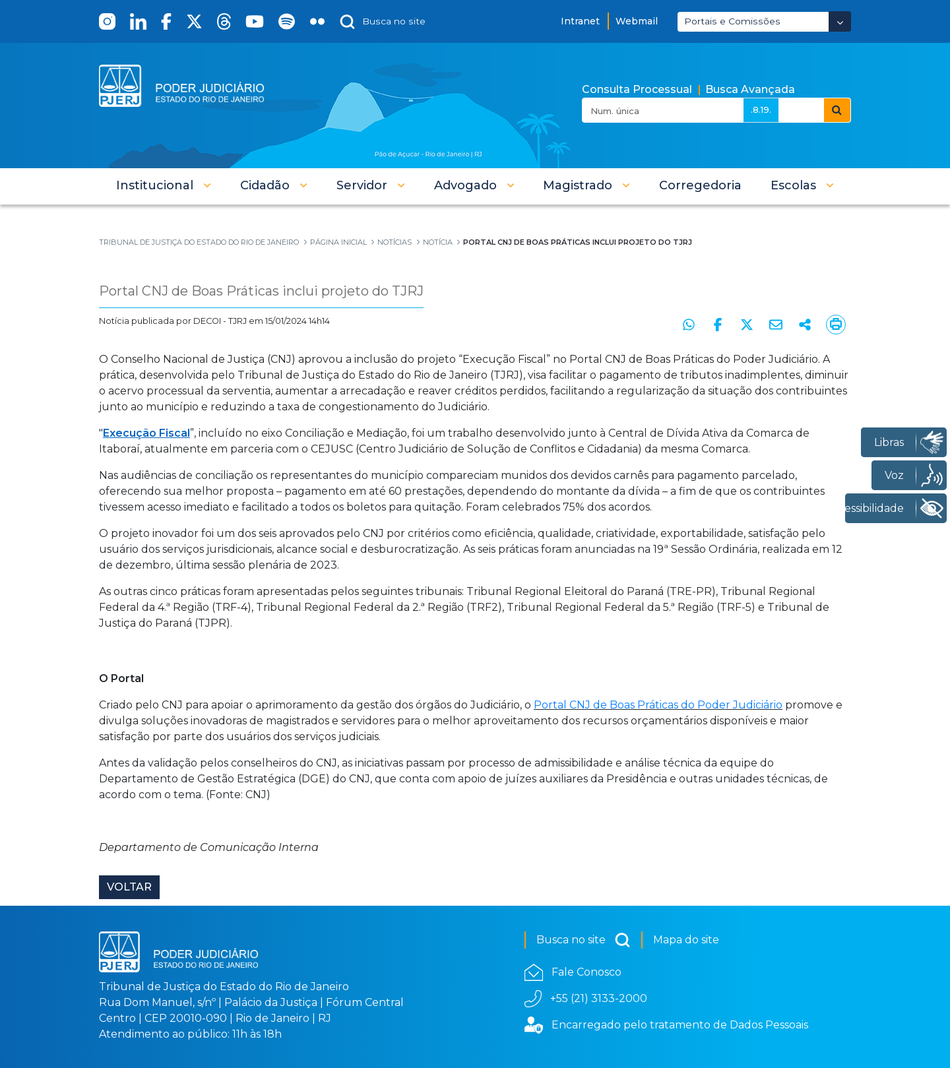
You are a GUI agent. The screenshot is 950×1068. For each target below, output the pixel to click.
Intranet (580, 21)
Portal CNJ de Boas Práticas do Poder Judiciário (658, 705)
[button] (163, 185)
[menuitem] (700, 185)
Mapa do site (686, 939)
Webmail (637, 21)
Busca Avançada (750, 89)
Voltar (129, 887)
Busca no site (583, 940)
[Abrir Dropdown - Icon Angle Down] (840, 21)
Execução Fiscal (146, 433)
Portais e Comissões (732, 21)
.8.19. (761, 109)
